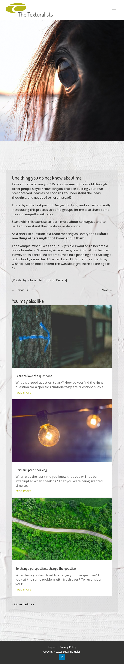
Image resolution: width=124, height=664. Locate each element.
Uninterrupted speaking (31, 470)
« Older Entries (23, 604)
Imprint (52, 647)
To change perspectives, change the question (46, 568)
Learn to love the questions (34, 376)
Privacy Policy (68, 647)
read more (24, 392)
